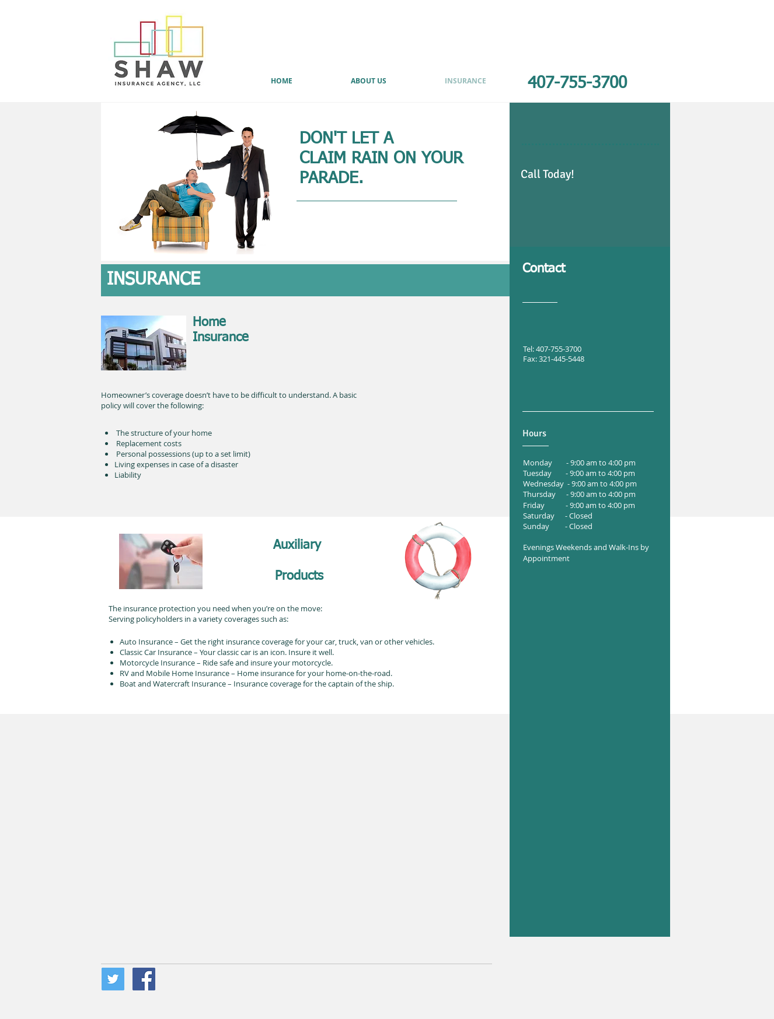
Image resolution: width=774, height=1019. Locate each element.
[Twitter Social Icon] (113, 979)
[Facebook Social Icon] (144, 979)
